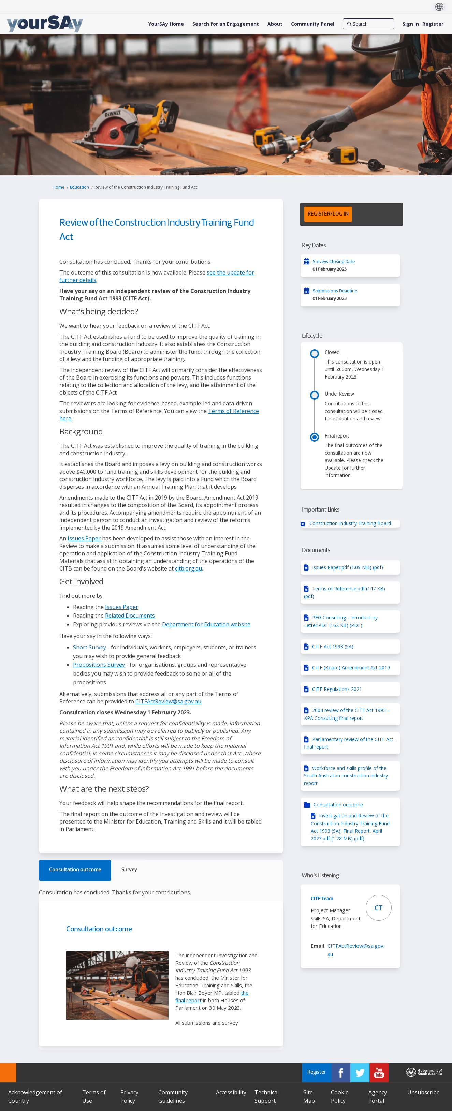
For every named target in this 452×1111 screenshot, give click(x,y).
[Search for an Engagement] (226, 24)
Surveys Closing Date (334, 262)
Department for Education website (206, 624)
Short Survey (89, 647)
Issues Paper (84, 538)
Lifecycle (312, 336)
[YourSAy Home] (166, 24)
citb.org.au (188, 568)
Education (79, 187)
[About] (275, 24)
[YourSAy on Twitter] (359, 1072)
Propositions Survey (99, 664)
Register (432, 23)
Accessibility (231, 1092)
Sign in (411, 23)
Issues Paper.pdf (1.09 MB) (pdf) (347, 567)
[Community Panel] (312, 24)
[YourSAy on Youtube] (379, 1072)
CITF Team (322, 899)
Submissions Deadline (335, 291)
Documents (316, 550)
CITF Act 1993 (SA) (332, 646)
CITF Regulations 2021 (337, 689)
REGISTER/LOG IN (328, 214)
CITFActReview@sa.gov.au (168, 701)
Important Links (320, 510)
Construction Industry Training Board (350, 523)
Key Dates (314, 246)
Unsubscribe (423, 1092)
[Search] (368, 23)
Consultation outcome (75, 870)
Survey (129, 870)
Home (58, 187)
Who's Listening (320, 876)
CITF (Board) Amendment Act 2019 (351, 667)
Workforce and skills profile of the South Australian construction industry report (346, 776)
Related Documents (130, 615)
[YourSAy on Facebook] (340, 1072)
